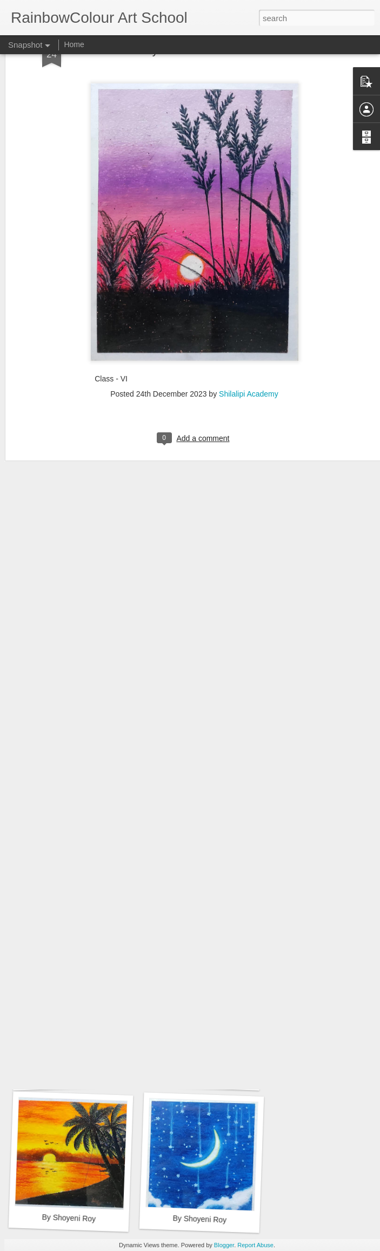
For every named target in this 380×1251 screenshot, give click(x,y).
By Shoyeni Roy (69, 1218)
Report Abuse (255, 1245)
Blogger (224, 1245)
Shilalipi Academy (248, 317)
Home (74, 44)
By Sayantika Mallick (67, 924)
